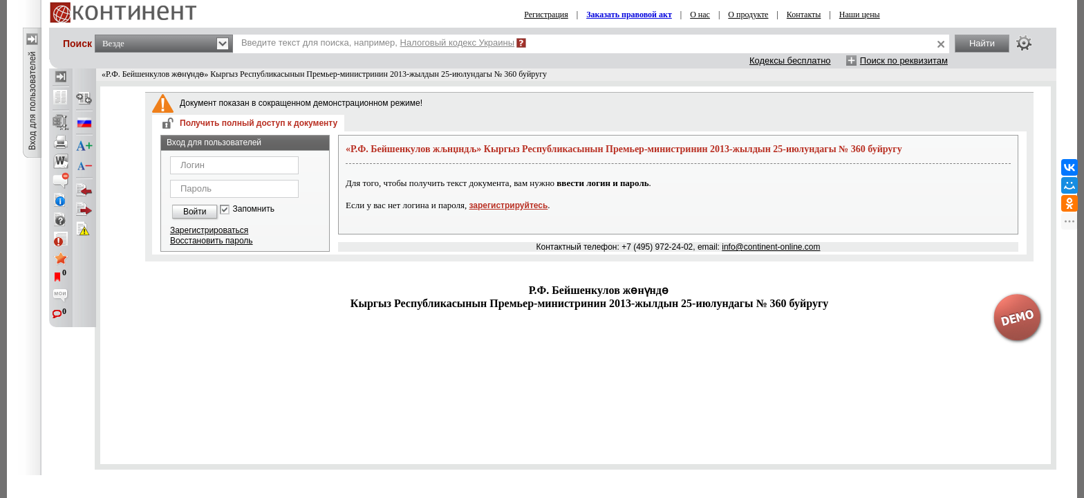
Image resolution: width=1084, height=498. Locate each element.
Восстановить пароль (211, 241)
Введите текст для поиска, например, (377, 42)
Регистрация (546, 14)
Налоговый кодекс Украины (457, 42)
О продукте (748, 14)
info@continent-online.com (771, 247)
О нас (700, 14)
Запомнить (253, 209)
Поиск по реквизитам (904, 60)
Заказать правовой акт (629, 14)
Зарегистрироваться (209, 230)
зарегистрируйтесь (508, 205)
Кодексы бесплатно (790, 60)
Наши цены (859, 14)
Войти (195, 211)
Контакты (804, 14)
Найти (982, 43)
